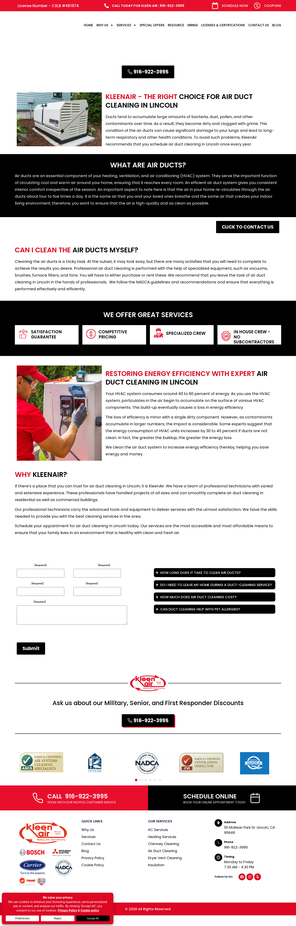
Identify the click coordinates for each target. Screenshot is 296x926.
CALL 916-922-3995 (77, 807)
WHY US (104, 25)
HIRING (192, 25)
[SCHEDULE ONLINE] (255, 808)
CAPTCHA (24, 644)
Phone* (85, 583)
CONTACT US (258, 25)
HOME (88, 25)
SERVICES (126, 25)
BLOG (276, 25)
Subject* (30, 583)
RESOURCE (176, 25)
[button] (136, 790)
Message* (31, 602)
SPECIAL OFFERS (152, 25)
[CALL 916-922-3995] (38, 808)
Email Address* (91, 565)
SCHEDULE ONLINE (210, 807)
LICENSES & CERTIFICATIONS (223, 25)
